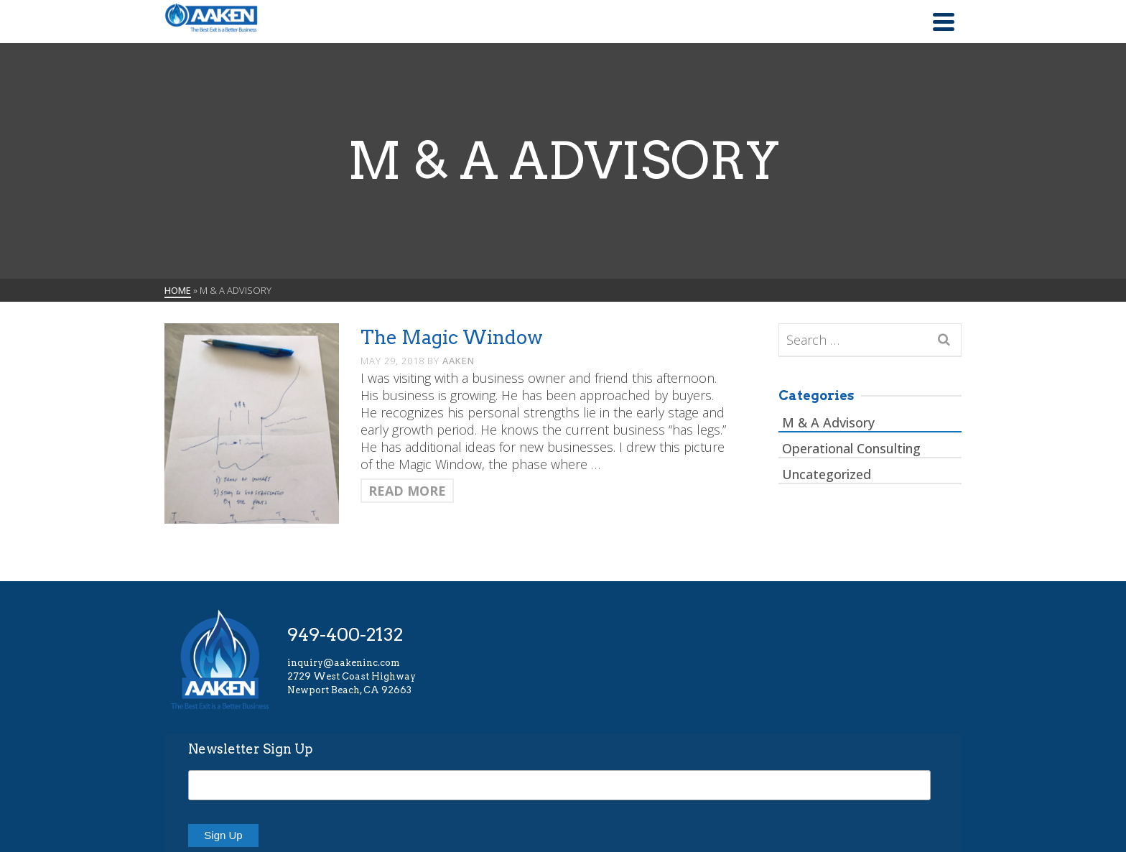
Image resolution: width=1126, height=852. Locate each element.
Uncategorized (826, 474)
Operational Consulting (851, 448)
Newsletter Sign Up (250, 748)
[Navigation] (944, 21)
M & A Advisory (828, 422)
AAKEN (458, 360)
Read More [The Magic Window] (407, 490)
